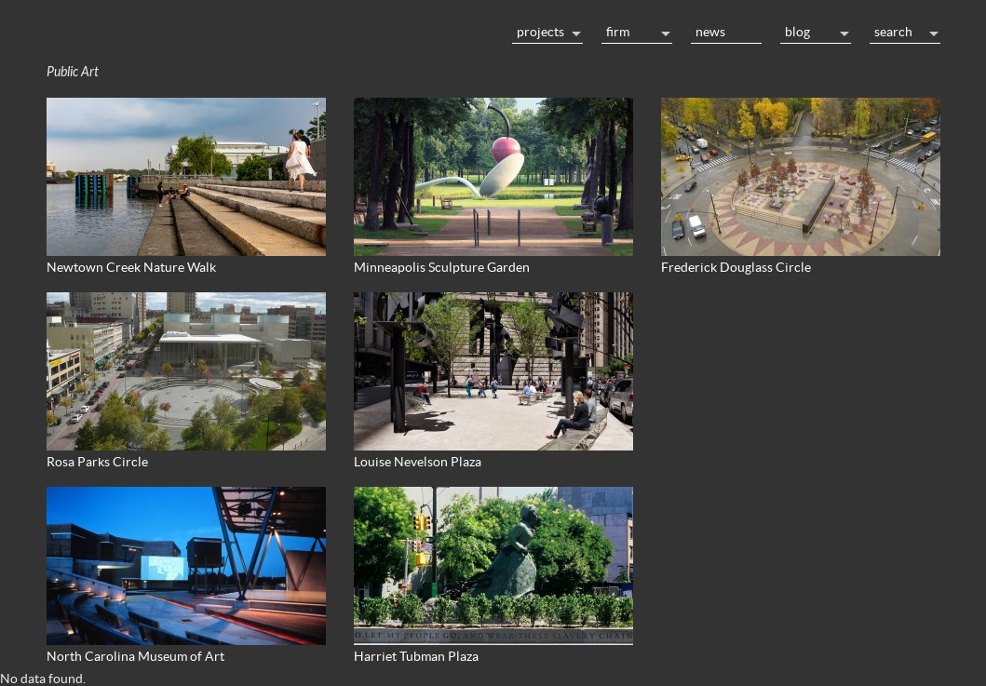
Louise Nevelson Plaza (417, 461)
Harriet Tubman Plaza (416, 656)
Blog (797, 31)
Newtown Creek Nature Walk (131, 267)
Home (270, 30)
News (710, 31)
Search (893, 31)
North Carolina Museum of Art (135, 656)
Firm (617, 31)
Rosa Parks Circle (97, 461)
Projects (540, 31)
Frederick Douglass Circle (736, 267)
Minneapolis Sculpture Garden (442, 267)
